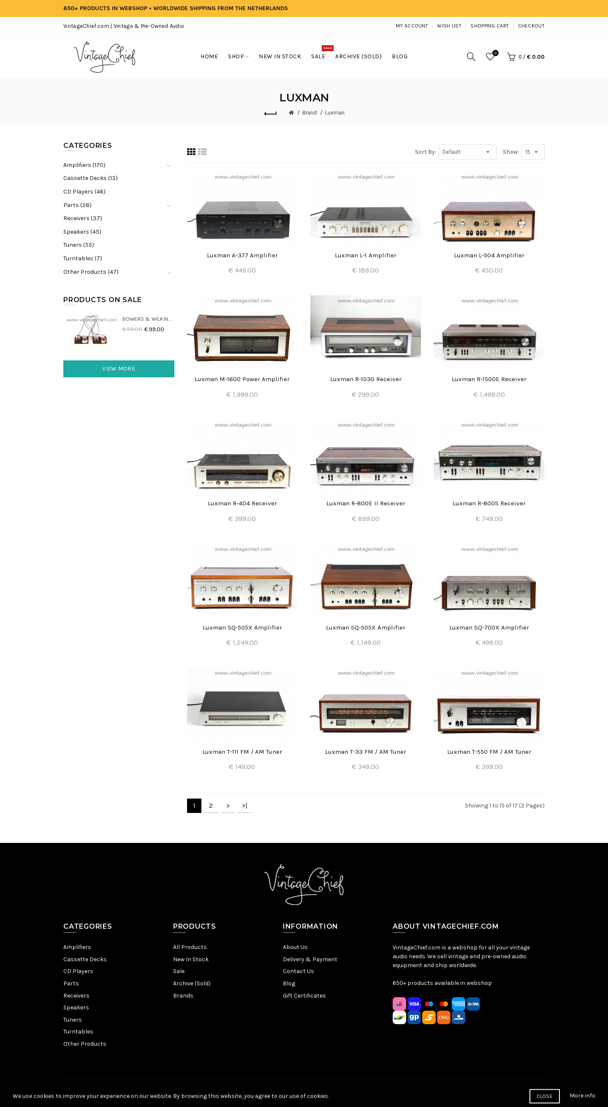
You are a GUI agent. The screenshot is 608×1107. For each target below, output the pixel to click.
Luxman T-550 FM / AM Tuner (489, 751)
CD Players (78, 971)
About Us (295, 947)
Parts (71, 983)
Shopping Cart (489, 26)
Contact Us (298, 971)
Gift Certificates (304, 995)
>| (244, 806)
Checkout (531, 26)
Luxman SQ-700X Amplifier (489, 627)
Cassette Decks (85, 959)
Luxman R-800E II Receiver (365, 503)
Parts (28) (77, 205)
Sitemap (223, 1092)
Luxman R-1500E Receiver (489, 379)
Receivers (76, 995)
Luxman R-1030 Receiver (366, 379)
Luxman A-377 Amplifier (242, 255)
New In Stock (191, 959)
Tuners (72, 1019)
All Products (190, 947)
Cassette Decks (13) (90, 178)
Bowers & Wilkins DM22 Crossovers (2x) (148, 319)
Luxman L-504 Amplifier (489, 255)
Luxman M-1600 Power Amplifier (242, 379)
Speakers (76, 1007)
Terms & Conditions (309, 1092)
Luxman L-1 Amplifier (365, 255)
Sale (179, 971)
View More (118, 368)
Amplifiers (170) (84, 165)
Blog (289, 983)
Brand (309, 112)
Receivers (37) (82, 218)
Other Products (84, 1043)
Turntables (78, 1031)
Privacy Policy (258, 1092)
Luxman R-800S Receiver (489, 503)
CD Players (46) (84, 191)
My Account (412, 26)
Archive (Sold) (192, 983)
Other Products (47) (91, 271)
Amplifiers (77, 947)
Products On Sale (102, 300)
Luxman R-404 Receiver (242, 503)
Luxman (335, 112)
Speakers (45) (82, 231)
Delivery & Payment (310, 959)
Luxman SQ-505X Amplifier (242, 627)
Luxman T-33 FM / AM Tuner (365, 751)
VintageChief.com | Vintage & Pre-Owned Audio (123, 26)
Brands (183, 995)
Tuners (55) (78, 244)
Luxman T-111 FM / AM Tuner (242, 751)
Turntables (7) (82, 258)
